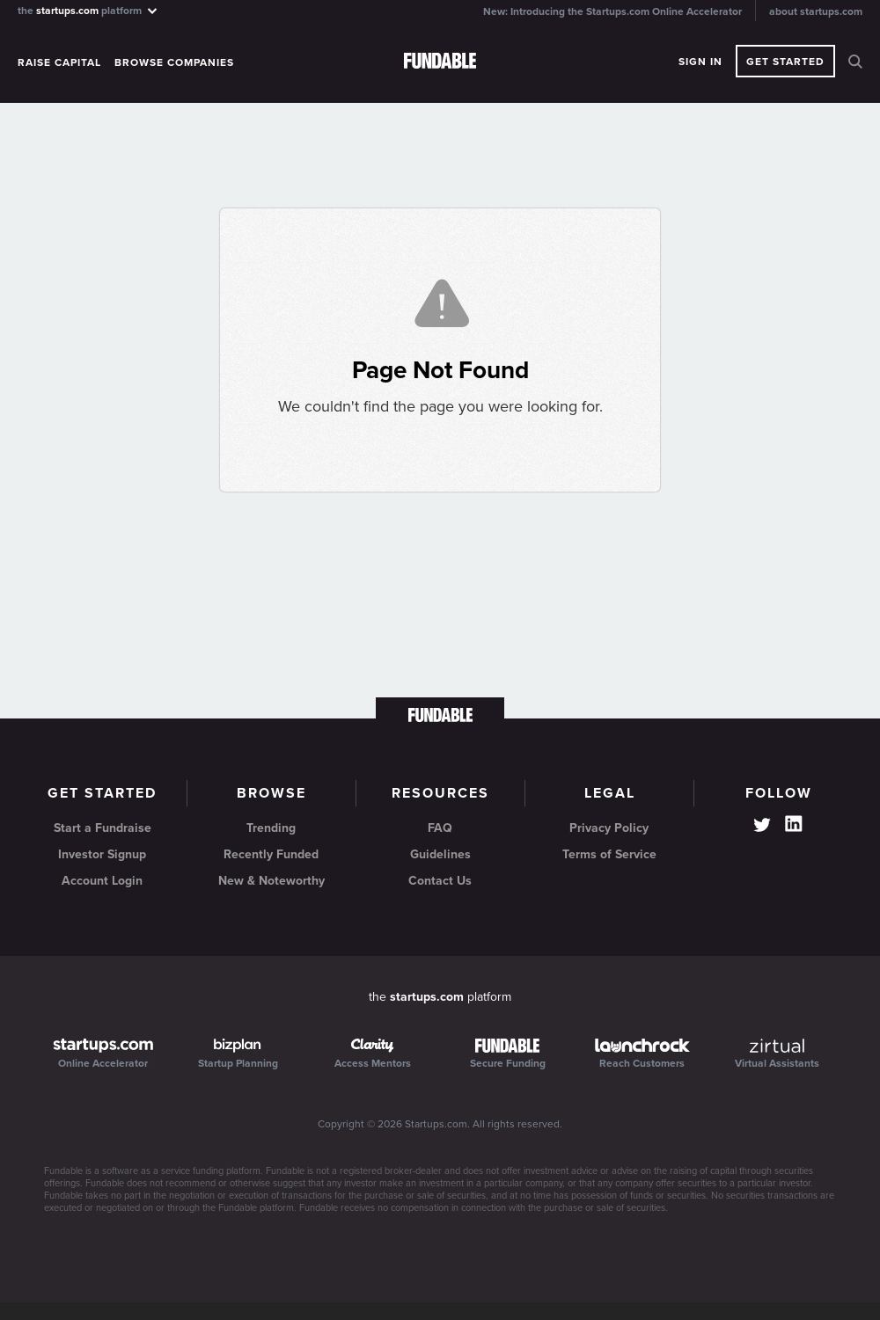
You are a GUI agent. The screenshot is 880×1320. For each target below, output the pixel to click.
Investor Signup (102, 854)
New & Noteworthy (271, 880)
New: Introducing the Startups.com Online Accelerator (612, 11)
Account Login (102, 880)
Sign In (700, 61)
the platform (88, 10)
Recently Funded (271, 854)
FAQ (440, 827)
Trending (271, 827)
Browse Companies (174, 62)
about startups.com (815, 11)
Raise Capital (59, 62)
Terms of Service (609, 854)
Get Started (785, 61)
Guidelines (440, 854)
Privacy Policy (609, 827)
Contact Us (440, 880)
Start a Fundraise (102, 827)
